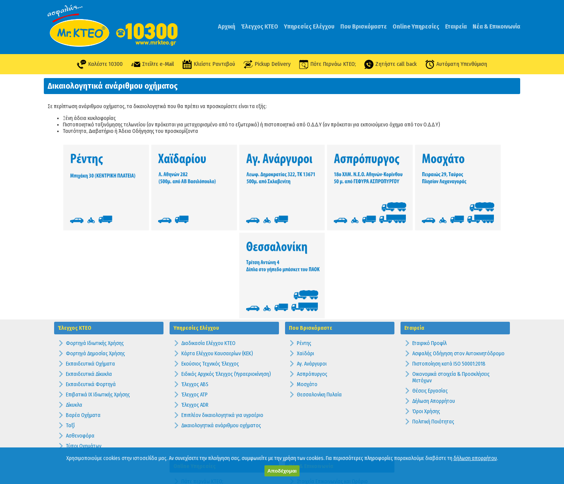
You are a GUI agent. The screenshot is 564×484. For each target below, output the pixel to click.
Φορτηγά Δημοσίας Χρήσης (95, 257)
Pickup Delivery (267, 64)
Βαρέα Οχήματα (83, 318)
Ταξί (70, 329)
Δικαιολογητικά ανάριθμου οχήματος (221, 329)
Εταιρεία (456, 26)
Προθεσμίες (309, 432)
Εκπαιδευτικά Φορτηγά (91, 287)
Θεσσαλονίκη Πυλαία (319, 298)
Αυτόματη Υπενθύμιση (458, 64)
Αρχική (226, 26)
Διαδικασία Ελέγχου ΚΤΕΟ (208, 246)
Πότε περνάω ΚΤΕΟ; (202, 384)
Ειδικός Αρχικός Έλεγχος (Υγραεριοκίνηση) (226, 277)
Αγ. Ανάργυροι (312, 267)
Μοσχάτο (307, 287)
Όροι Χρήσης (426, 314)
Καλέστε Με (194, 415)
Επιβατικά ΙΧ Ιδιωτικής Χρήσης (98, 298)
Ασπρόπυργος (312, 277)
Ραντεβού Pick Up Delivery (209, 425)
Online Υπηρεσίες (416, 26)
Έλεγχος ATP (194, 298)
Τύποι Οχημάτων (83, 349)
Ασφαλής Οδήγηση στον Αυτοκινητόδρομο (458, 257)
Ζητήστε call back (391, 64)
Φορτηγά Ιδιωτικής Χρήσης (95, 246)
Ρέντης (304, 246)
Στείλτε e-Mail (151, 64)
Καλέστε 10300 (98, 64)
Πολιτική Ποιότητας (433, 325)
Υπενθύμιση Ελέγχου (203, 405)
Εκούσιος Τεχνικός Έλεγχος (210, 267)
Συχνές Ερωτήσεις (316, 401)
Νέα (301, 422)
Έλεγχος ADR (194, 308)
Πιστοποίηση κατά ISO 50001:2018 (448, 267)
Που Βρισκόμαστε (363, 26)
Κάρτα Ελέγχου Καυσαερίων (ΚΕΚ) (217, 257)
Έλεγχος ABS (194, 287)
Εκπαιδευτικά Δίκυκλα (89, 277)
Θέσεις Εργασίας (430, 294)
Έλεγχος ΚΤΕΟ (259, 26)
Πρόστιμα (307, 442)
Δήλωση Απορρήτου (433, 304)
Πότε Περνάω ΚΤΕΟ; (328, 64)
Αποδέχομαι (281, 471)
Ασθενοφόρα (80, 339)
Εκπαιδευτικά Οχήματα (90, 267)
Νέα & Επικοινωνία (496, 26)
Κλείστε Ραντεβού (207, 64)
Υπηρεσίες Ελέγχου (309, 26)
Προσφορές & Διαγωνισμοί (325, 411)
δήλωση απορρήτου (475, 458)
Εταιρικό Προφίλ (429, 246)
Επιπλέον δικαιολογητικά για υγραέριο (222, 318)
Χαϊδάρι (305, 257)
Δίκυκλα (74, 308)
